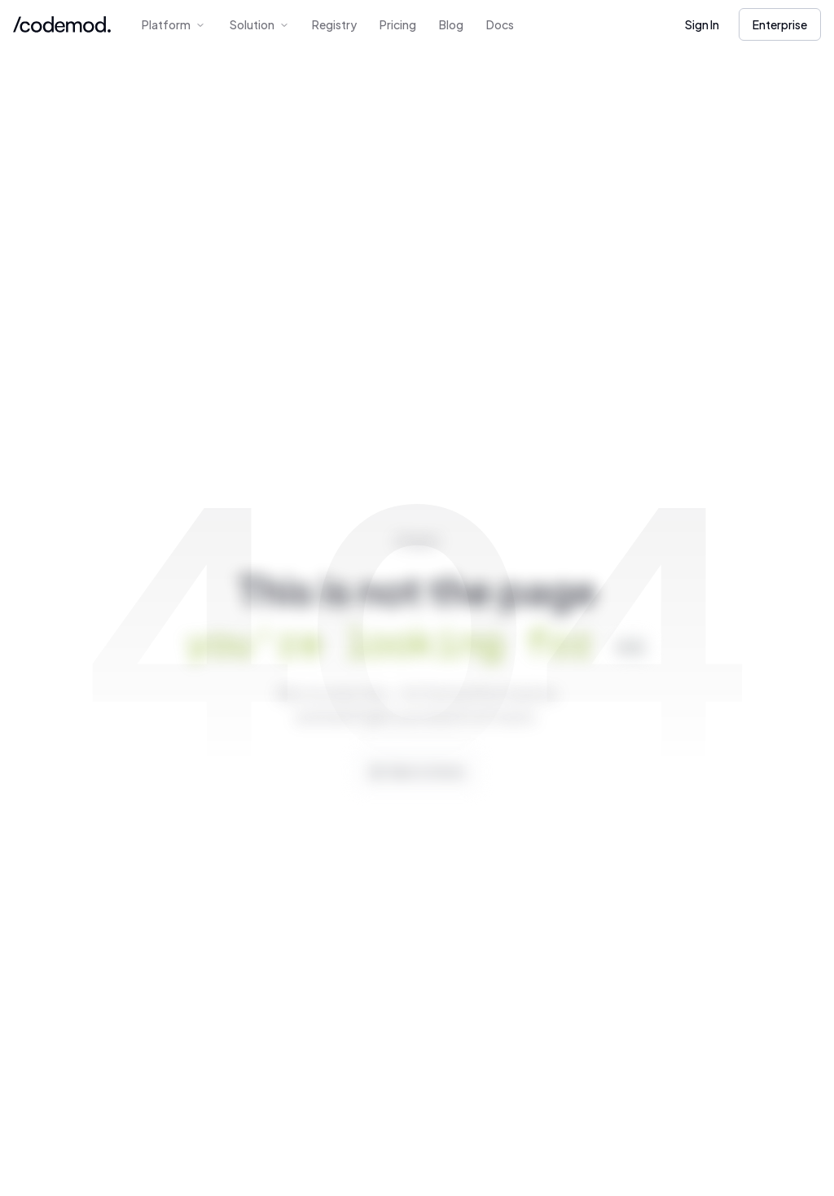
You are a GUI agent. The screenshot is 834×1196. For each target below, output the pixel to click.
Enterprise (780, 24)
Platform (173, 24)
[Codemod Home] (62, 25)
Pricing (398, 24)
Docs (500, 24)
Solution (259, 24)
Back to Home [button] (424, 782)
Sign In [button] (702, 24)
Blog (451, 24)
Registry (334, 24)
